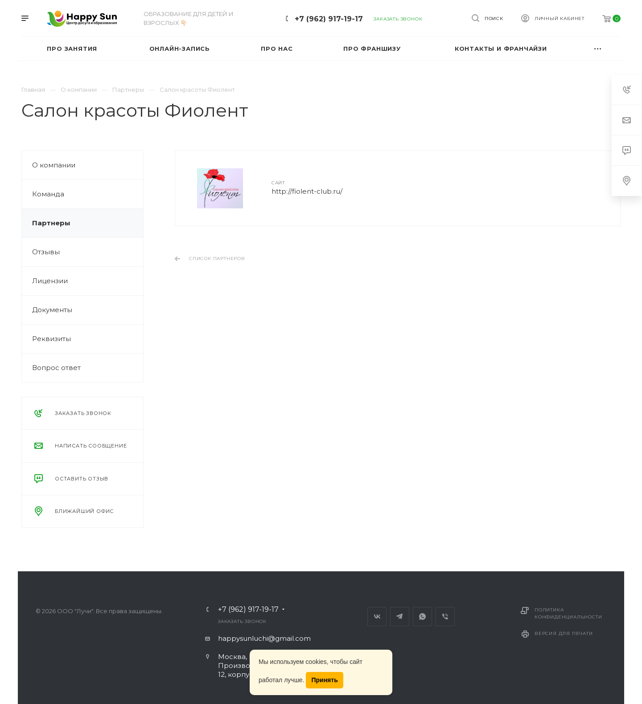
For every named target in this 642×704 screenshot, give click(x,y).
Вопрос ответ (56, 367)
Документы (52, 309)
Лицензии (50, 281)
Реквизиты (51, 338)
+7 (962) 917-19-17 (329, 19)
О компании (53, 165)
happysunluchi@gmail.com (264, 638)
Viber (445, 616)
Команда (48, 194)
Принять (324, 680)
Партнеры (51, 223)
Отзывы (46, 252)
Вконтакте (377, 616)
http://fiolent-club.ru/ (307, 191)
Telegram (399, 616)
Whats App (422, 616)
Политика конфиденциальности (568, 613)
